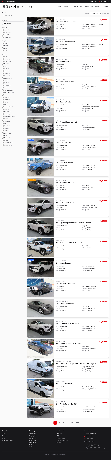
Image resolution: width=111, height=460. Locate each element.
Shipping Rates (61, 438)
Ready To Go (78, 6)
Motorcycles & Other (8, 440)
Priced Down (88, 6)
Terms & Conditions (62, 440)
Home (60, 6)
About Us (59, 433)
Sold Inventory (33, 447)
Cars (3, 433)
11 (72, 423)
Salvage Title (32, 442)
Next (78, 423)
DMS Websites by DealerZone (55, 455)
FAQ (58, 436)
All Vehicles (32, 433)
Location (4, 20)
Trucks (4, 436)
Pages (97, 6)
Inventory (68, 6)
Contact (105, 6)
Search (4, 13)
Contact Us (60, 442)
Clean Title (32, 444)
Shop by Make (33, 436)
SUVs (3, 438)
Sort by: (87, 14)
